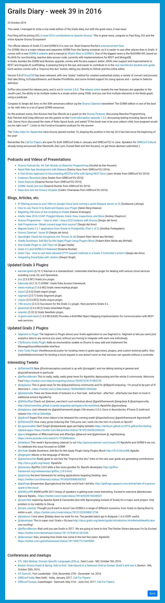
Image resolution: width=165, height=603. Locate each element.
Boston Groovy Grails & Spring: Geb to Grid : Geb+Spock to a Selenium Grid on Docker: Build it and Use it (77, 565)
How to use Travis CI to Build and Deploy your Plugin (47, 208)
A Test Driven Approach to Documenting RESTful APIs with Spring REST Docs (62, 173)
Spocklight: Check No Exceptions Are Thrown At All (47, 236)
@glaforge (24, 483)
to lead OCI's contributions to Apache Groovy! (66, 35)
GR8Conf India (145, 142)
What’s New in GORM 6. (81, 53)
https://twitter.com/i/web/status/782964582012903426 (64, 389)
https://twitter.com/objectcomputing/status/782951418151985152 (63, 380)
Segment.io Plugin (28, 334)
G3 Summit (24, 573)
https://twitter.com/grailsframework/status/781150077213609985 (56, 541)
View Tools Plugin (28, 350)
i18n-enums (24, 303)
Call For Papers (82, 577)
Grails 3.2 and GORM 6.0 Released (37, 249)
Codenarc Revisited (29, 177)
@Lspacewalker (27, 426)
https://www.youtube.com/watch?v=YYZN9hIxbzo (46, 438)
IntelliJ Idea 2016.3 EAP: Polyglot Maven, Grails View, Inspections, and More (61, 216)
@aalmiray (24, 475)
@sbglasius (24, 385)
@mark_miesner (27, 508)
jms (20, 279)
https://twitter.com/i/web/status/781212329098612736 (66, 512)
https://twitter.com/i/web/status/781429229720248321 (70, 495)
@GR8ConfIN (25, 491)
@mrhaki (23, 450)
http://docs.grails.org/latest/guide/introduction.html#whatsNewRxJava (114, 520)
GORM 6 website (38, 53)
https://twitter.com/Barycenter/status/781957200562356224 (69, 430)
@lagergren (24, 454)
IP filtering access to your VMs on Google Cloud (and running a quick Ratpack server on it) (69, 203)
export (21, 291)
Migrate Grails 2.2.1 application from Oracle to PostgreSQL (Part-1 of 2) (58, 228)
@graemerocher (27, 458)
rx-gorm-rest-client (28, 316)
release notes (92, 89)
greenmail (23, 308)
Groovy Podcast (96, 113)
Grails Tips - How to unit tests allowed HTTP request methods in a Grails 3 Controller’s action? (71, 253)
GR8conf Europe (27, 581)
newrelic (22, 312)
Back (152, 593)
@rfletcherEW (26, 368)
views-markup (26, 287)
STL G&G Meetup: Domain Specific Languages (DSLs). (49, 561)
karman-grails (26, 271)
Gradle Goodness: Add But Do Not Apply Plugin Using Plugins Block (56, 240)
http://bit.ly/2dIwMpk (39, 413)
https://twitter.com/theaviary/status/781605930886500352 (52, 479)
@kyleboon (24, 516)
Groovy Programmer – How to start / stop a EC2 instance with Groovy (57, 220)
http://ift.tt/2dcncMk (118, 450)
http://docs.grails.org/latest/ (34, 463)
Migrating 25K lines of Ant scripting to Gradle (44, 212)
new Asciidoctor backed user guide (135, 65)
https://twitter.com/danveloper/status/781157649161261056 (53, 532)
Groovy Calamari (91, 103)
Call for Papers (33, 142)
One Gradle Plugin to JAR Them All (37, 244)
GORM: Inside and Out (31, 186)
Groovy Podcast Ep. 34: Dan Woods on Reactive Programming (53, 165)
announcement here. (113, 45)
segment (23, 295)
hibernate (23, 283)
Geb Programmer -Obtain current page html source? (47, 224)
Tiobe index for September (28, 131)
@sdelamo (24, 442)
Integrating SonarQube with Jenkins (38, 257)
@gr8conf (23, 417)
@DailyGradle (25, 393)
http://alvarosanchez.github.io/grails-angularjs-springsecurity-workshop (59, 405)
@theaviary (24, 467)
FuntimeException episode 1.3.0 (88, 117)
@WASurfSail (25, 401)
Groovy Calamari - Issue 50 (33, 232)
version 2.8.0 (71, 89)
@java (21, 434)
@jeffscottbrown (27, 376)
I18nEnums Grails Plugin (32, 342)
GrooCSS (29, 75)
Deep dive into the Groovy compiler (38, 190)
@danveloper (25, 520)
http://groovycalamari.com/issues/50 (98, 442)
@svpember (25, 500)
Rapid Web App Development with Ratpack (42, 169)
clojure (22, 299)
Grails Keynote (26, 181)
